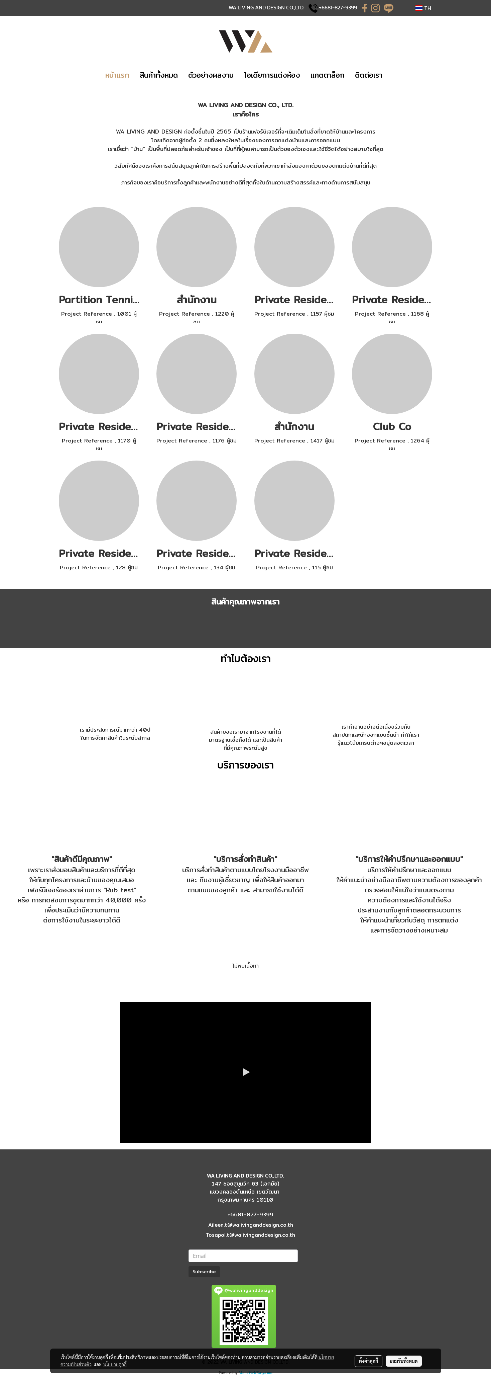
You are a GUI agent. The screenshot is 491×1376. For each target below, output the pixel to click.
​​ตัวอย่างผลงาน (211, 75)
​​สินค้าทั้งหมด (159, 75)
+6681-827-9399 (338, 7)
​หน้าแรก (117, 75)
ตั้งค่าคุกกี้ (368, 1361)
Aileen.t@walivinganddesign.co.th (250, 1225)
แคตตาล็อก (328, 75)
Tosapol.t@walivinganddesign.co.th (250, 1235)
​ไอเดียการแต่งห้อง (272, 75)
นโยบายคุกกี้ (115, 1364)
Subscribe (204, 1271)
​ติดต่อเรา (368, 75)
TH (423, 8)
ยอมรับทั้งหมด (404, 1361)
